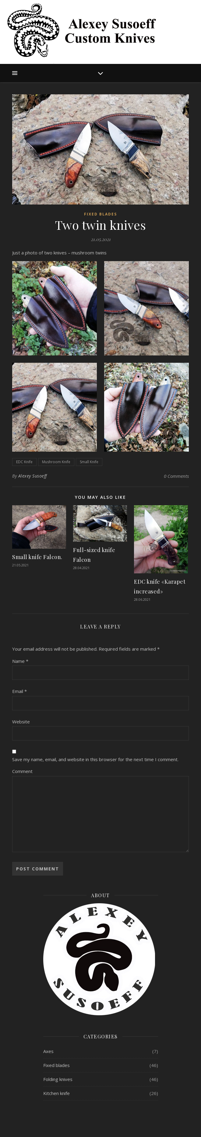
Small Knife (89, 461)
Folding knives (57, 1079)
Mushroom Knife (56, 461)
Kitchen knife (56, 1093)
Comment (22, 771)
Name (20, 661)
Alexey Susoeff (32, 476)
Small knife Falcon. (37, 557)
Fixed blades (100, 214)
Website (21, 722)
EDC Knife (24, 461)
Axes (48, 1051)
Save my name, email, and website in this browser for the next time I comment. (95, 759)
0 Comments (176, 476)
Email (19, 691)
